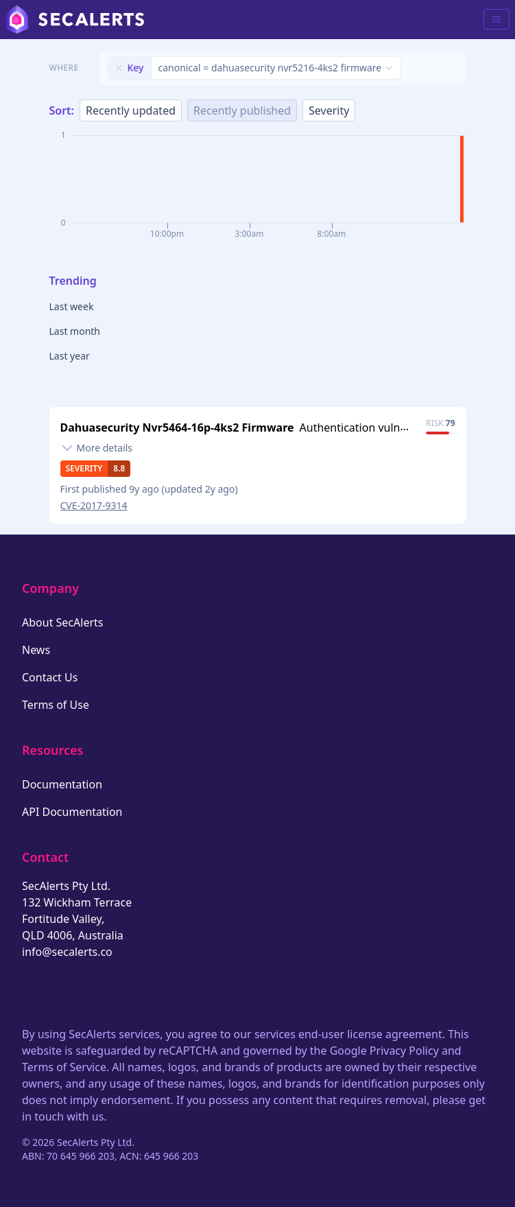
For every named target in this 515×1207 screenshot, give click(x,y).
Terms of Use (55, 704)
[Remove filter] (118, 68)
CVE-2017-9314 (94, 505)
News (36, 649)
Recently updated (131, 110)
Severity (329, 110)
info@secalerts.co (67, 951)
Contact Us (49, 677)
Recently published (242, 110)
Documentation (62, 784)
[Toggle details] (96, 448)
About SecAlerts (62, 622)
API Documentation (72, 811)
